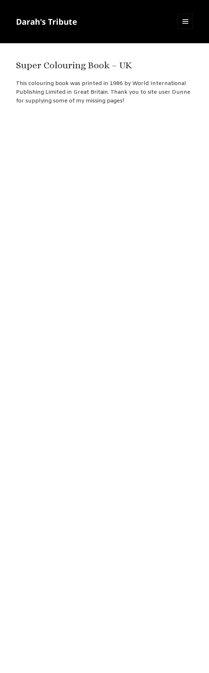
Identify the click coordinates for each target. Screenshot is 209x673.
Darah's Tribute (46, 21)
